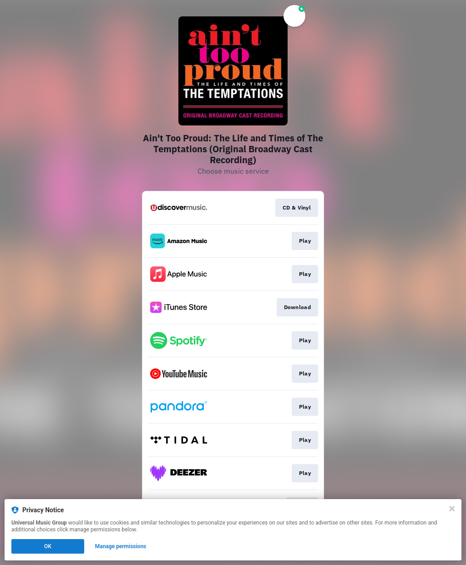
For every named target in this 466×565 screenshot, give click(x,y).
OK (47, 546)
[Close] (452, 508)
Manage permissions (121, 546)
